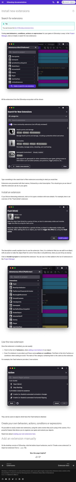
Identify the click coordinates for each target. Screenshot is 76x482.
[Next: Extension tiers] (66, 465)
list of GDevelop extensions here (24, 28)
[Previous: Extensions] (8, 465)
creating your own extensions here (24, 434)
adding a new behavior (35, 350)
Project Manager (9, 259)
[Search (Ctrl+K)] (69, 2)
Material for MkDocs (12, 474)
